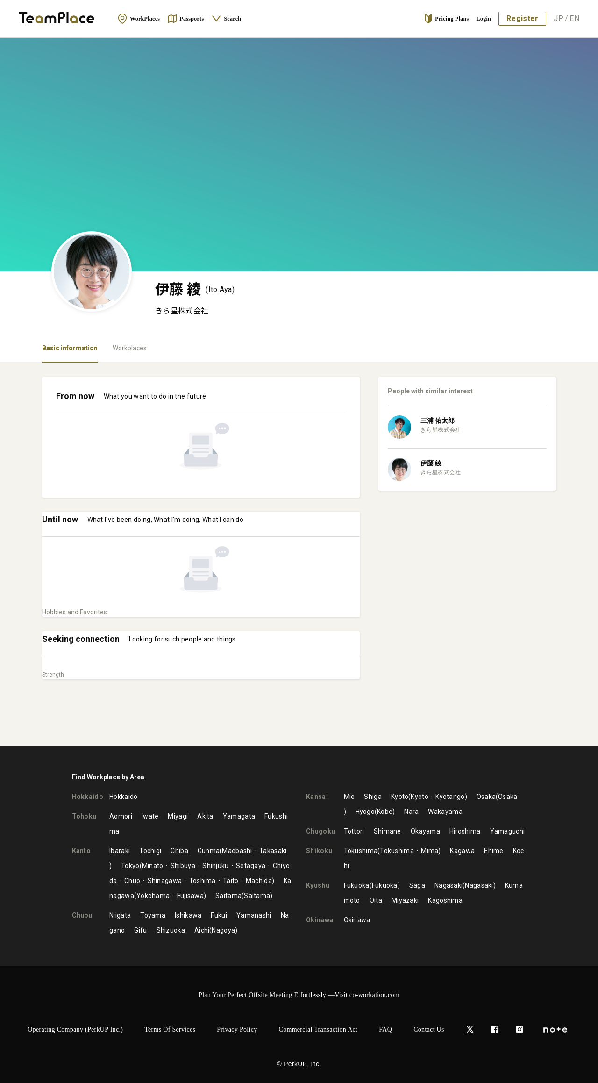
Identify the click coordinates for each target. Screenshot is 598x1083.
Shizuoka (171, 930)
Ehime (494, 851)
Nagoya (223, 930)
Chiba (179, 851)
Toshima (202, 880)
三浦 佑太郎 (437, 420)
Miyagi (178, 816)
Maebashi (237, 851)
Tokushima (361, 851)
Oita (376, 900)
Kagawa (462, 851)
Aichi (202, 930)
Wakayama (445, 811)
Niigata (120, 915)
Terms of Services (169, 1029)
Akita (205, 816)
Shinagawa (165, 880)
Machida (259, 880)
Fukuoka (357, 885)
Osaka (486, 796)
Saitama (228, 895)
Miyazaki (405, 900)
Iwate (150, 816)
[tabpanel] (299, 554)
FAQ (385, 1029)
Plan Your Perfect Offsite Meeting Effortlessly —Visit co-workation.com (299, 994)
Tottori (354, 831)
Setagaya (250, 865)
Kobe (384, 811)
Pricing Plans (446, 18)
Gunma (209, 851)
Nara (411, 811)
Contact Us (428, 1029)
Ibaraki (119, 851)
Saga (417, 885)
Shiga (373, 796)
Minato (153, 865)
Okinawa (357, 920)
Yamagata (239, 816)
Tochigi (150, 851)
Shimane (387, 831)
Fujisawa (190, 895)
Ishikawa (188, 915)
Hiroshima (465, 831)
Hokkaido (123, 796)
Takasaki (272, 851)
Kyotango (449, 796)
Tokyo (130, 865)
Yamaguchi (507, 831)
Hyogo (365, 811)
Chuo (132, 880)
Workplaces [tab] (130, 348)
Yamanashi (253, 915)
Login (484, 18)
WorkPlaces (138, 19)
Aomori (120, 816)
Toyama (152, 915)
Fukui (219, 915)
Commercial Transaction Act (318, 1029)
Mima (429, 851)
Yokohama (153, 895)
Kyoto (400, 796)
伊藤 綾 (430, 463)
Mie (349, 796)
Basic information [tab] (70, 348)
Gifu (140, 930)
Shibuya (183, 865)
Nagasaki (448, 885)
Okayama (425, 831)
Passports (185, 19)
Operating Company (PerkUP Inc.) (75, 1029)
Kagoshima (445, 900)
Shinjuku (215, 865)
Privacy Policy (237, 1029)
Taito (231, 880)
